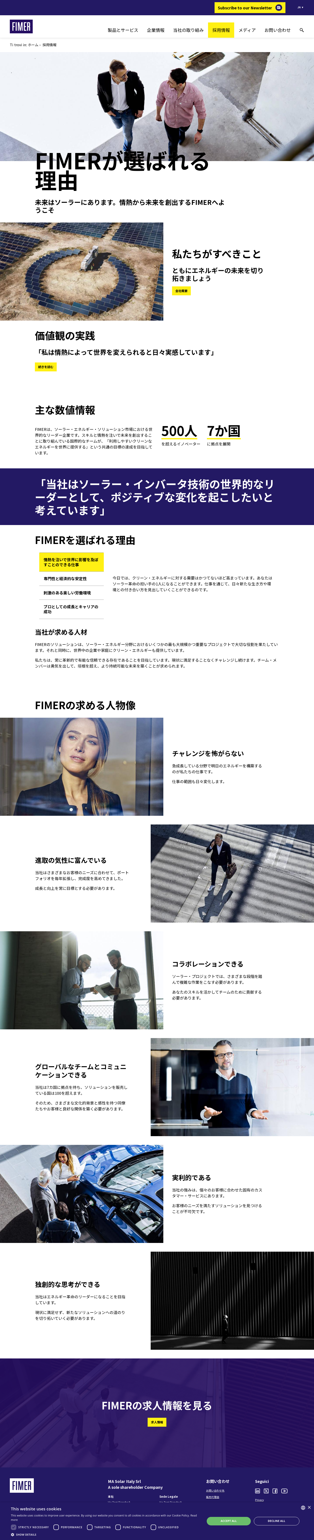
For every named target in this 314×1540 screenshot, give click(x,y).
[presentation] (71, 562)
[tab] (71, 562)
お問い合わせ (278, 30)
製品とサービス (123, 30)
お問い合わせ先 (215, 1490)
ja (299, 7)
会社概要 (181, 291)
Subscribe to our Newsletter (245, 7)
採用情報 (221, 30)
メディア (247, 30)
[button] (105, 1534)
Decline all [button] (276, 1521)
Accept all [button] (229, 1521)
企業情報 (155, 30)
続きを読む (45, 367)
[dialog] (157, 1521)
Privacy (259, 1500)
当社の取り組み (188, 30)
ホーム (33, 44)
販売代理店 (212, 1497)
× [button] (309, 1507)
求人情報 (157, 1422)
